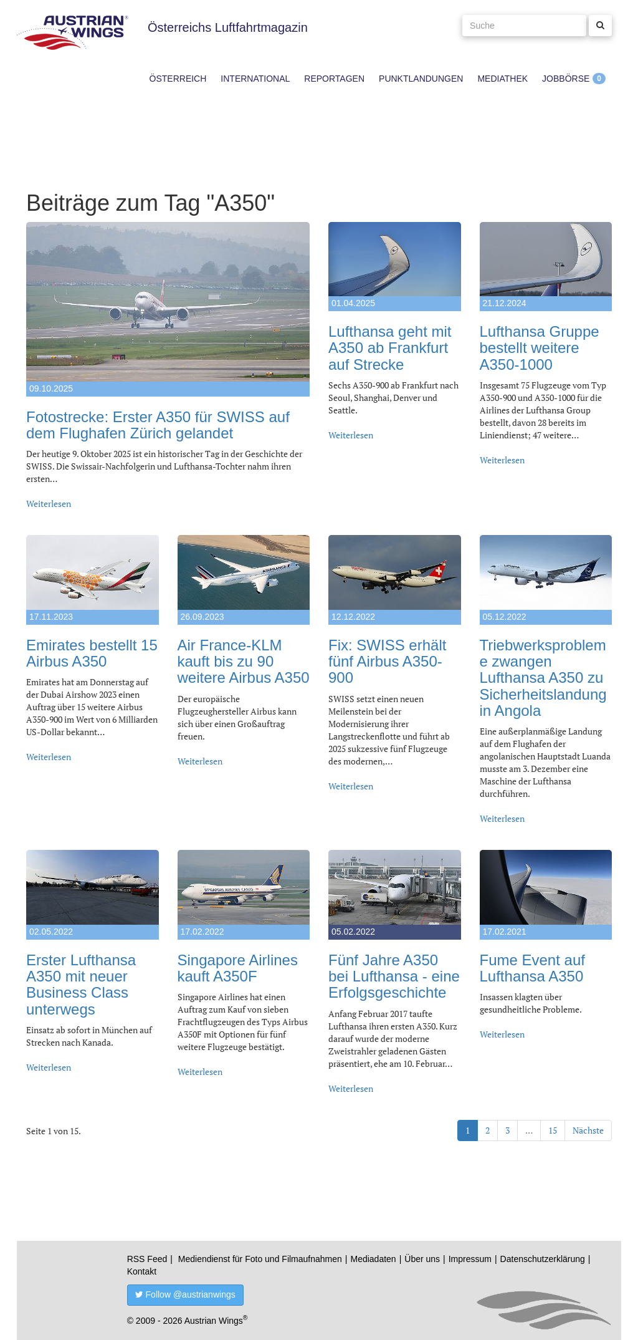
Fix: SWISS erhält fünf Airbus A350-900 (387, 662)
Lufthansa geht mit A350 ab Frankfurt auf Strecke (389, 348)
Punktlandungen (421, 79)
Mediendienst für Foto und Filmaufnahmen (260, 1259)
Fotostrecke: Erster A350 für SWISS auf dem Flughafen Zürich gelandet (158, 424)
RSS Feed (147, 1259)
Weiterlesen (48, 503)
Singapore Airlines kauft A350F (238, 968)
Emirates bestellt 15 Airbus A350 (92, 653)
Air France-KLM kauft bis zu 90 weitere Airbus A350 (244, 662)
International (255, 79)
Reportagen (334, 79)
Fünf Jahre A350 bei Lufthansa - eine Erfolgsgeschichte (394, 976)
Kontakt (141, 1271)
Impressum (470, 1259)
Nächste (588, 1130)
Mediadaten (373, 1259)
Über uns (422, 1259)
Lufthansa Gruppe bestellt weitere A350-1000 (539, 348)
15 (552, 1130)
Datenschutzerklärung (542, 1259)
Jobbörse (565, 79)
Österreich (178, 79)
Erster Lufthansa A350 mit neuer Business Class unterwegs (81, 985)
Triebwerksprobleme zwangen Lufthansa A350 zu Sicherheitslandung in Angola (543, 678)
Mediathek (502, 79)
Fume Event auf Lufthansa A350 (532, 968)
